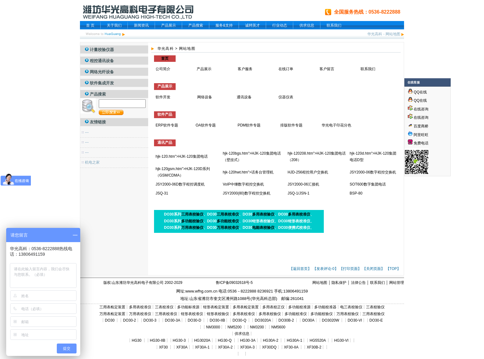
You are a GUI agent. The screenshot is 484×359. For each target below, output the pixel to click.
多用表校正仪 (273, 307)
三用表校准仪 (228, 214)
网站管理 (396, 282)
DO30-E (376, 320)
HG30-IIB (157, 340)
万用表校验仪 (192, 227)
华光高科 (374, 34)
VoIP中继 (230, 184)
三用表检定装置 (112, 307)
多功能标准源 (188, 307)
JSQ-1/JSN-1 (299, 193)
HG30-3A (248, 340)
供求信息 (306, 25)
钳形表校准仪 (192, 314)
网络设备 (204, 97)
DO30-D (194, 320)
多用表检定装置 (246, 307)
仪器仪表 (286, 97)
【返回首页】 (300, 269)
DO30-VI (355, 320)
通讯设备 (244, 97)
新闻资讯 (141, 25)
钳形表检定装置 (216, 307)
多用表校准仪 (299, 214)
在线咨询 (418, 109)
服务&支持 (224, 25)
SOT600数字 (360, 184)
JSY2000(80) (233, 193)
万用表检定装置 (112, 314)
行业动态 (279, 25)
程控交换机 (387, 172)
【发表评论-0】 (325, 269)
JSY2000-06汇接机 (303, 184)
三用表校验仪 (192, 214)
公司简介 (163, 69)
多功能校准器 (325, 307)
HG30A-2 (270, 340)
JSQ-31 (162, 193)
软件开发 (163, 97)
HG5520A (318, 340)
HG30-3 (179, 340)
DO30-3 (150, 320)
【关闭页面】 (373, 269)
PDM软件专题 (249, 125)
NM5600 (278, 327)
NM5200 (234, 327)
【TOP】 (393, 269)
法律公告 (358, 282)
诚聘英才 (252, 25)
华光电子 (329, 125)
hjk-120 (162, 156)
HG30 (136, 340)
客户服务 (245, 69)
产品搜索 (195, 25)
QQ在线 (417, 92)
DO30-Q (239, 320)
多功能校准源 (299, 307)
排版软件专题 (291, 125)
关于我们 (114, 25)
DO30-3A (172, 320)
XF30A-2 (225, 347)
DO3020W (330, 320)
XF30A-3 (247, 347)
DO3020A (263, 320)
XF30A (182, 347)
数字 (374, 172)
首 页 (90, 25)
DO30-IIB (217, 320)
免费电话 (418, 143)
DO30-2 (129, 320)
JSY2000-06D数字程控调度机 (180, 184)
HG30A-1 (294, 340)
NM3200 (257, 327)
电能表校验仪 (263, 227)
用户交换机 (319, 172)
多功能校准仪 (228, 221)
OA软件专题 (206, 125)
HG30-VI (341, 340)
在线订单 (285, 69)
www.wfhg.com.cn (201, 291)
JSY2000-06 (360, 172)
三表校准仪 (164, 307)
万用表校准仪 (228, 227)
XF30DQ (269, 347)
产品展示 (168, 25)
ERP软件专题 (167, 125)
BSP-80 (356, 193)
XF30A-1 (202, 347)
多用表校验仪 (263, 214)
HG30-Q (225, 340)
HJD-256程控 (299, 172)
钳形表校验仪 (218, 314)
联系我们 (334, 25)
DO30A (308, 320)
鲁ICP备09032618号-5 (234, 282)
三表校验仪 (375, 307)
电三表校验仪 (351, 307)
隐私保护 (339, 282)
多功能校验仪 (192, 221)
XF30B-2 (314, 347)
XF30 (163, 347)
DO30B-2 (286, 320)
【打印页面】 (350, 269)
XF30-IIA (291, 347)
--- (87, 132)
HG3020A (202, 340)
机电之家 (92, 162)
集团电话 (200, 156)
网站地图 (393, 34)
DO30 (110, 320)
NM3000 (213, 327)
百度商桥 (418, 126)
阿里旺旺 (420, 135)
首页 (165, 58)
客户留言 (326, 69)
